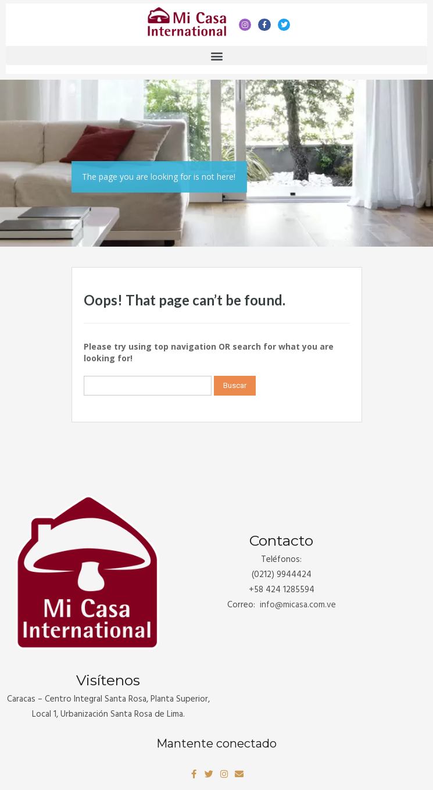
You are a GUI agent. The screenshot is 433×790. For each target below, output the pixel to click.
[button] (216, 55)
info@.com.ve (298, 605)
